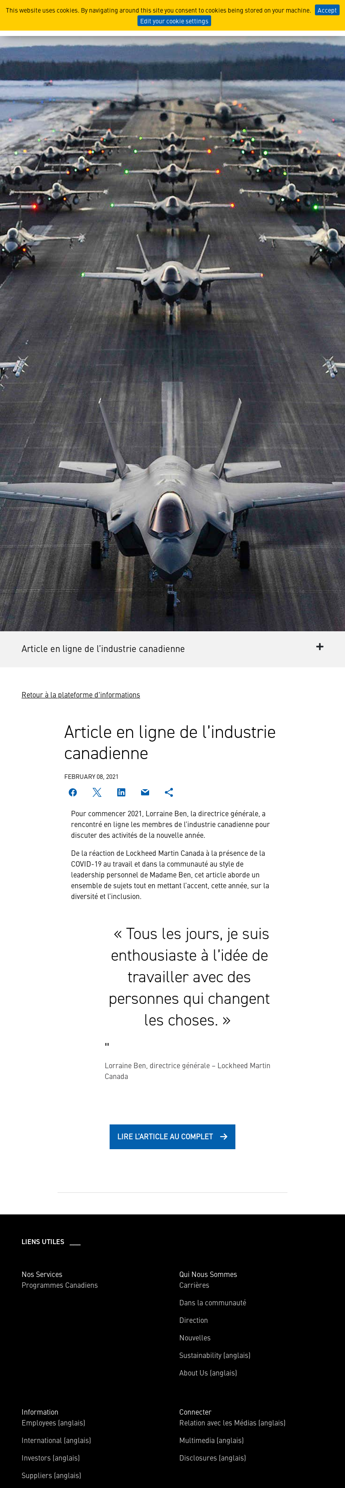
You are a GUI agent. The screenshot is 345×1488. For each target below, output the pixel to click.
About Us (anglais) (208, 1372)
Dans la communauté (212, 1302)
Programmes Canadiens (60, 1285)
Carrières (194, 1285)
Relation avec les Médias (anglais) (232, 1422)
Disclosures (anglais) (212, 1457)
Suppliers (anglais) (51, 1475)
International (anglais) (56, 1440)
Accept (327, 9)
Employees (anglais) (53, 1422)
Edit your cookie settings (174, 20)
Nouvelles (195, 1337)
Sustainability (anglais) (215, 1355)
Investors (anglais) (51, 1457)
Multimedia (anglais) (211, 1440)
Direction (193, 1320)
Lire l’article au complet (165, 1136)
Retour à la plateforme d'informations (81, 694)
